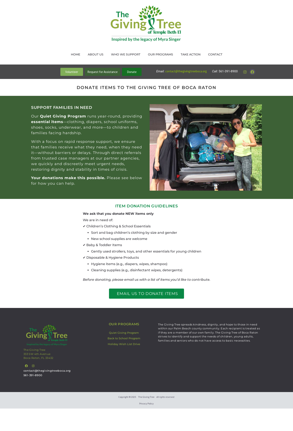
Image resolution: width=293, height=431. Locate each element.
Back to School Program (124, 338)
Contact (215, 54)
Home (75, 54)
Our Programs (160, 54)
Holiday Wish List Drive (124, 344)
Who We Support (125, 54)
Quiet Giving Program (124, 332)
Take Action (190, 54)
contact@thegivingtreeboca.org (186, 71)
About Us (95, 54)
